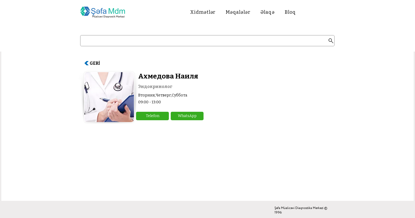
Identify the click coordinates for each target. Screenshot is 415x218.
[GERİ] (97, 63)
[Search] (207, 40)
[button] (152, 116)
